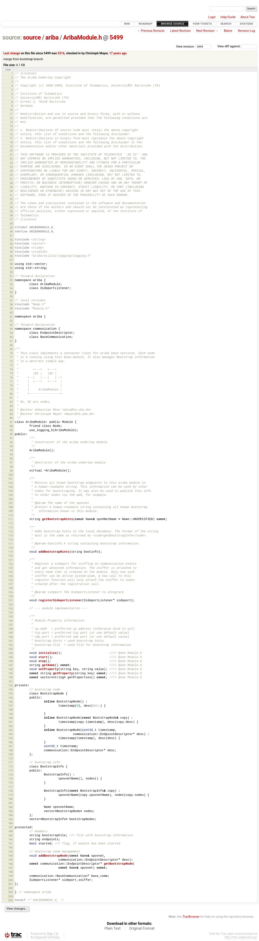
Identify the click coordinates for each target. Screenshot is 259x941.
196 (10, 863)
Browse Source (172, 23)
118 (10, 547)
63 (11, 324)
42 (11, 239)
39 (11, 227)
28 (11, 182)
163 (10, 730)
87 (11, 422)
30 (11, 190)
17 (11, 138)
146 (10, 661)
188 (10, 831)
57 (11, 300)
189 (10, 835)
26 (11, 174)
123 (10, 567)
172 (10, 766)
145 (10, 657)
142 (10, 644)
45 (11, 251)
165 (10, 738)
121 (10, 559)
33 (11, 203)
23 (11, 162)
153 (10, 689)
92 (11, 442)
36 (11, 215)
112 (10, 523)
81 (11, 397)
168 (10, 750)
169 (10, 754)
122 (10, 563)
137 (10, 624)
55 (11, 292)
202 (10, 888)
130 (10, 596)
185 (10, 819)
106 (10, 499)
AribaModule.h (82, 37)
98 (11, 466)
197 (10, 867)
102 (10, 482)
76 (11, 377)
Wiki (127, 23)
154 (10, 693)
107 (10, 503)
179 (10, 794)
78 (11, 385)
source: (12, 37)
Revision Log (246, 31)
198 (10, 871)
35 (11, 211)
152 (10, 685)
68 (11, 345)
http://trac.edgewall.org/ (240, 937)
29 (11, 186)
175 (10, 778)
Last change (11, 53)
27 (11, 179)
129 (10, 592)
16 (11, 134)
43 (11, 243)
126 (10, 580)
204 (10, 896)
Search (225, 23)
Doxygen (246, 23)
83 (11, 405)
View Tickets (202, 23)
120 (10, 555)
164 (10, 734)
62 (11, 320)
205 (10, 900)
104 (10, 490)
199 (10, 875)
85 (11, 413)
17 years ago (118, 53)
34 (11, 207)
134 (10, 612)
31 (11, 195)
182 (10, 807)
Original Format (142, 928)
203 (10, 892)
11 (11, 113)
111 (10, 519)
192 (10, 847)
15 (11, 130)
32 (11, 199)
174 (10, 774)
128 (10, 588)
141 (10, 640)
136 (10, 620)
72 (11, 361)
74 (11, 369)
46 (11, 255)
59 (11, 308)
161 (10, 721)
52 (11, 280)
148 (10, 669)
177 (10, 786)
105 (10, 494)
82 (11, 401)
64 (11, 328)
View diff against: (237, 46)
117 (10, 543)
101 (10, 478)
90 (11, 434)
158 (10, 709)
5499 (116, 37)
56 (11, 296)
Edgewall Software (47, 937)
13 (11, 122)
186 (10, 823)
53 (11, 284)
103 (10, 486)
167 (10, 746)
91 (11, 438)
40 (11, 231)
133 (10, 608)
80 (11, 393)
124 (10, 571)
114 (10, 531)
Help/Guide (228, 17)
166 (10, 742)
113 (10, 527)
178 (10, 790)
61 (11, 316)
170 (10, 758)
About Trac (247, 17)
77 (11, 381)
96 (11, 458)
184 (10, 815)
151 (10, 681)
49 (11, 268)
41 (11, 235)
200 (10, 880)
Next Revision (205, 31)
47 (11, 259)
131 (10, 600)
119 (10, 551)
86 (11, 417)
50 (11, 272)
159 (10, 713)
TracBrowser (191, 916)
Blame (228, 31)
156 (10, 701)
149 (10, 673)
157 (10, 705)
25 (11, 170)
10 (11, 109)
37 (11, 219)
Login (212, 17)
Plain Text (113, 928)
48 (11, 263)
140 (10, 636)
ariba (52, 37)
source (32, 37)
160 (10, 717)
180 (10, 798)
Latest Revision (180, 31)
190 (10, 839)
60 (11, 312)
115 (10, 535)
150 (10, 677)
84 (11, 409)
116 (10, 539)
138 (10, 628)
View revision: (185, 46)
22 (11, 158)
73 (11, 365)
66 (11, 336)
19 (11, 146)
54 (11, 288)
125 (10, 576)
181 (10, 803)
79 (11, 389)
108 (10, 507)
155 (10, 697)
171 (10, 762)
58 (11, 304)
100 (10, 474)
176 (10, 782)
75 (11, 373)
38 (11, 223)
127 (10, 584)
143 (10, 648)
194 (10, 855)
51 (11, 276)
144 (10, 653)
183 (10, 811)
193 (10, 851)
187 (10, 827)
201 (10, 884)
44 (11, 247)
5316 (61, 53)
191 (10, 843)
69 (11, 349)
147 (10, 665)
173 (10, 770)
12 (11, 118)
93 (11, 446)
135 (10, 616)
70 (11, 353)
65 (11, 332)
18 (11, 142)
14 (11, 126)
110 (10, 515)
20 (11, 150)
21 (11, 154)
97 (11, 462)
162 (10, 726)
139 (10, 632)
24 (11, 166)
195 (10, 859)
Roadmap (146, 23)
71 (11, 357)
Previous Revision (153, 31)
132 (10, 604)
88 (11, 426)
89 (11, 430)
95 (11, 454)
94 (11, 450)
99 (11, 470)
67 (11, 340)
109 (10, 511)
